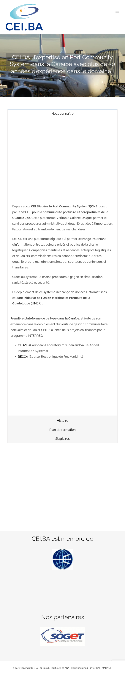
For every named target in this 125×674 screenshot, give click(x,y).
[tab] (62, 113)
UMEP (36, 303)
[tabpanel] (62, 267)
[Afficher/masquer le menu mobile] (117, 11)
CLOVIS (23, 345)
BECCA (23, 356)
